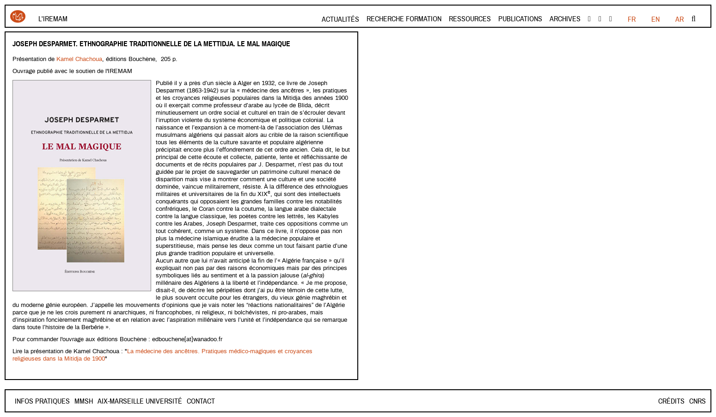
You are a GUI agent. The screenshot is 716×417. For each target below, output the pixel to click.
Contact (88, 401)
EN (655, 19)
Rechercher (694, 19)
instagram (610, 19)
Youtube (600, 19)
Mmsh (116, 401)
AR (679, 19)
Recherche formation (404, 19)
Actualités (340, 19)
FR (632, 19)
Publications (520, 19)
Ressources (470, 19)
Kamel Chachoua (79, 59)
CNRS (697, 401)
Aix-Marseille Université (172, 401)
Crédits (671, 401)
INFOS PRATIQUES (42, 401)
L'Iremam (52, 19)
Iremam (17, 16)
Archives (565, 19)
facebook (589, 19)
